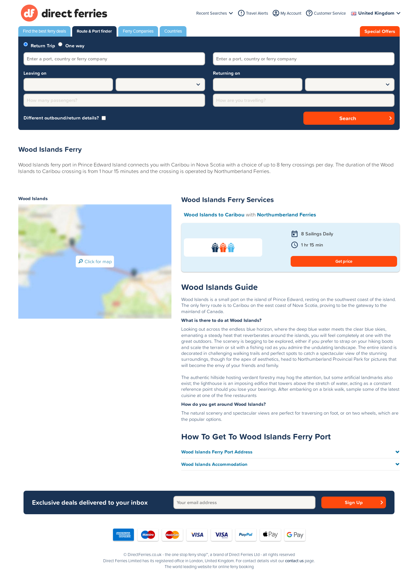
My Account (291, 13)
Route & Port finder (94, 31)
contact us (294, 561)
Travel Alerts (257, 13)
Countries (173, 31)
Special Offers (379, 31)
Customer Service (330, 13)
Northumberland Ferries (286, 214)
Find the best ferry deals (44, 31)
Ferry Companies (138, 31)
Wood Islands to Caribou (214, 214)
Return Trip (39, 45)
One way (71, 45)
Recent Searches (211, 13)
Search (347, 118)
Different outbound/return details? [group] (65, 118)
